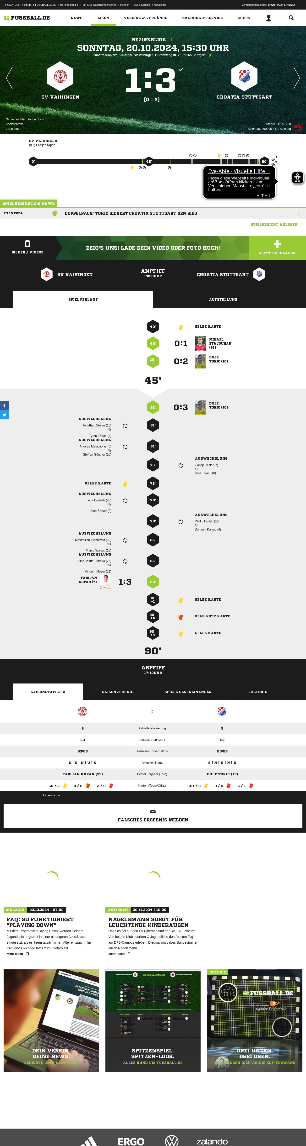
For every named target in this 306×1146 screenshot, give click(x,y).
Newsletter (160, 4)
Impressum (10, 1134)
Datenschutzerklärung (34, 1134)
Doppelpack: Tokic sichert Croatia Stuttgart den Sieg (131, 213)
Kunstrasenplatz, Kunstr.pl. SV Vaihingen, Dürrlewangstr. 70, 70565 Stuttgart (153, 55)
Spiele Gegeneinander (188, 692)
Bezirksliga (153, 39)
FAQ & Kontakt (141, 4)
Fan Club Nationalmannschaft (99, 4)
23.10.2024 (13, 213)
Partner (124, 4)
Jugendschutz (89, 1134)
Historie (258, 692)
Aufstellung (223, 299)
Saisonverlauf (118, 692)
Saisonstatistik (48, 692)
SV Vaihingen (60, 97)
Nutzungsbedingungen (63, 1134)
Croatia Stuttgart (245, 97)
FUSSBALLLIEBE (45, 4)
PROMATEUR (12, 4)
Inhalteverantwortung (114, 1134)
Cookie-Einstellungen (143, 1134)
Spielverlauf (83, 299)
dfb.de (27, 4)
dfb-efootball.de (69, 4)
